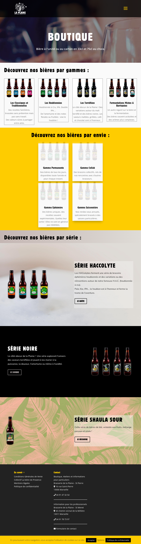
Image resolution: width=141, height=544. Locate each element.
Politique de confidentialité (26, 486)
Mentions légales (22, 483)
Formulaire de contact (66, 528)
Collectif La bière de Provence (27, 480)
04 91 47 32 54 (62, 495)
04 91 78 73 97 (62, 519)
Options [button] (100, 540)
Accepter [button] (91, 540)
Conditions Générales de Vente (28, 476)
